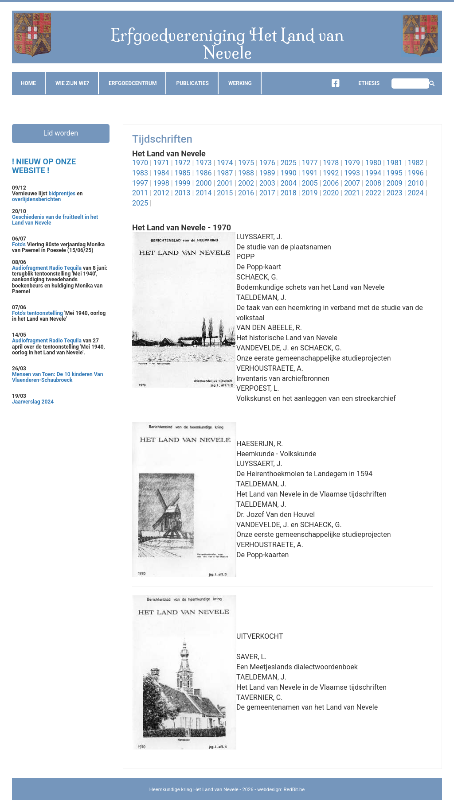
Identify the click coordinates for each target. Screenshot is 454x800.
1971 (161, 163)
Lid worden (60, 133)
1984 (161, 173)
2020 (331, 193)
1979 (352, 163)
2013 (183, 193)
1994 (373, 173)
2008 (373, 183)
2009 (395, 183)
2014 (203, 193)
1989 (267, 173)
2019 (310, 193)
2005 (310, 183)
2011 (140, 193)
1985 (183, 173)
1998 (161, 183)
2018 (289, 193)
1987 (225, 173)
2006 (331, 183)
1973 (203, 163)
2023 (395, 193)
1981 (395, 163)
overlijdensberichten (36, 199)
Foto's (19, 244)
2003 (267, 183)
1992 (331, 173)
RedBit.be (294, 789)
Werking (240, 83)
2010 (416, 183)
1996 (416, 173)
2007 (352, 183)
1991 (310, 173)
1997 (140, 183)
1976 (267, 163)
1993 (352, 173)
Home (28, 83)
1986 (203, 173)
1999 (183, 183)
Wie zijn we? (72, 83)
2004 (289, 183)
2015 (225, 193)
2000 (203, 183)
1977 (310, 163)
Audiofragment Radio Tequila (47, 268)
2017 (267, 193)
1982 (416, 163)
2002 (246, 183)
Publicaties (192, 83)
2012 (161, 193)
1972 (183, 163)
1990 (289, 173)
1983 (140, 173)
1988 (246, 173)
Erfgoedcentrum (133, 83)
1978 (331, 163)
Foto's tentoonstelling (37, 313)
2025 (289, 163)
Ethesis (362, 83)
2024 (416, 193)
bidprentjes (62, 193)
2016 (246, 193)
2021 (352, 193)
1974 (225, 163)
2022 (373, 193)
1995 (395, 173)
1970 (140, 163)
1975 (246, 163)
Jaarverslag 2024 (33, 402)
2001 (225, 183)
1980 (373, 163)
